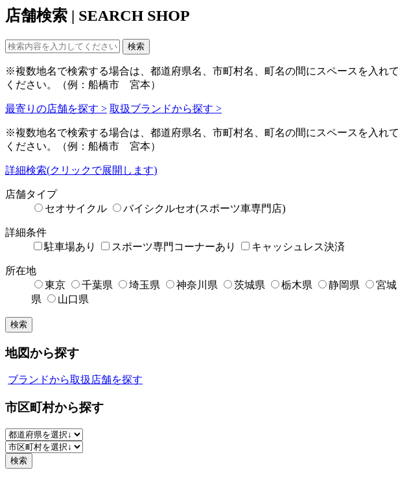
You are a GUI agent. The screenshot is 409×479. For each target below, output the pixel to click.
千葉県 (92, 284)
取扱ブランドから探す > (166, 108)
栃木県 (291, 284)
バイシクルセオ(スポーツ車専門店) (199, 208)
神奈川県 (192, 284)
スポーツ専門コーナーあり (168, 246)
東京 (49, 284)
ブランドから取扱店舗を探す (75, 379)
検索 (136, 46)
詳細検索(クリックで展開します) (81, 170)
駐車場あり (65, 246)
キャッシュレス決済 (293, 246)
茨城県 (244, 284)
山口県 (68, 299)
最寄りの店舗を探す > (56, 108)
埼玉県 (139, 284)
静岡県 (339, 284)
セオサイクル (70, 208)
